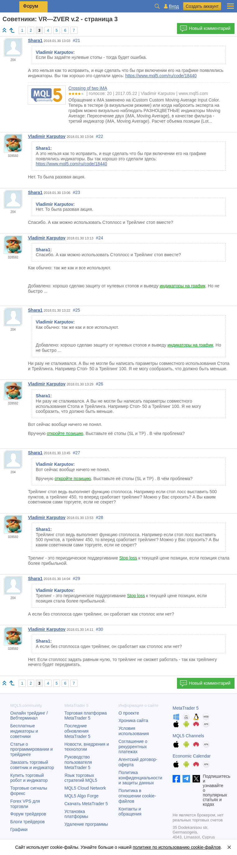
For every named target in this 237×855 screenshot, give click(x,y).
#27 (76, 452)
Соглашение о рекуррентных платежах (132, 746)
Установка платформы (76, 814)
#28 (99, 517)
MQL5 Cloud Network (85, 788)
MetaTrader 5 (186, 708)
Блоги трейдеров (27, 821)
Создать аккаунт (202, 6)
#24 (99, 237)
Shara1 (35, 40)
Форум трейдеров (28, 813)
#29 (76, 578)
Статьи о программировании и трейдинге (31, 749)
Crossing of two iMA (87, 88)
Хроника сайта (133, 720)
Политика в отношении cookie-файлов (137, 796)
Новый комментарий (205, 28)
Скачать (86, 803)
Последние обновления (77, 731)
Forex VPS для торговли (25, 804)
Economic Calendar (192, 755)
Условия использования (133, 731)
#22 (99, 136)
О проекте (128, 713)
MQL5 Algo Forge (81, 795)
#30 (99, 629)
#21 (76, 40)
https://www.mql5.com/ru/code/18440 (161, 75)
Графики (19, 829)
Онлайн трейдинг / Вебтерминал (29, 716)
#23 (76, 192)
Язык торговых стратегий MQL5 (80, 778)
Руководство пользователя (78, 762)
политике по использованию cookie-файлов (177, 847)
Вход (174, 6)
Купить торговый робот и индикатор (29, 778)
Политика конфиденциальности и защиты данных (140, 778)
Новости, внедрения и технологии (86, 747)
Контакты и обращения (130, 811)
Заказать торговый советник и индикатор (32, 765)
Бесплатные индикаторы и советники (24, 731)
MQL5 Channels (188, 735)
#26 (99, 383)
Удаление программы (86, 824)
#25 (76, 310)
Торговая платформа (85, 716)
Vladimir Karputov (47, 136)
